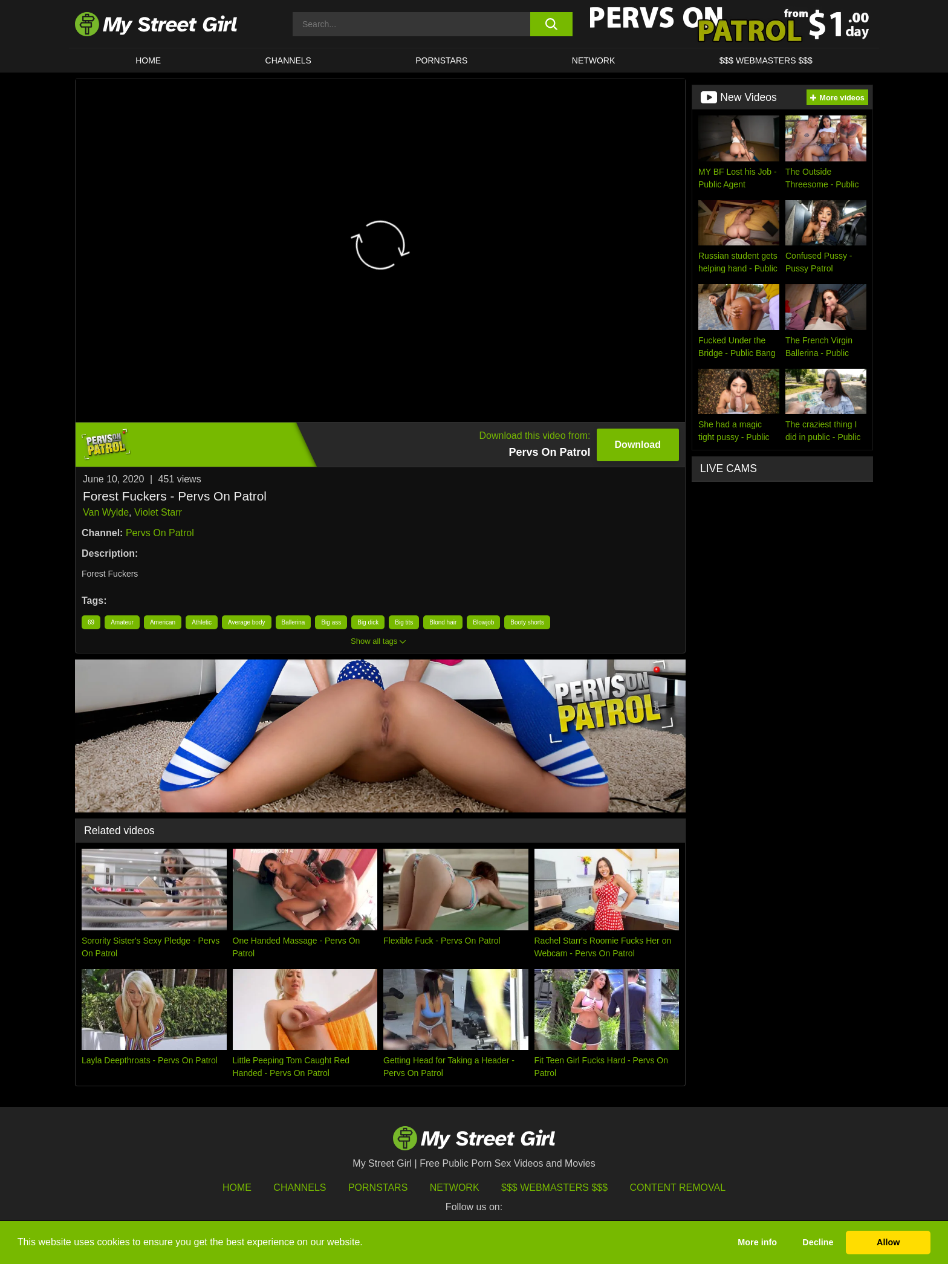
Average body (246, 622)
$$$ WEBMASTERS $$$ (766, 60)
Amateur (122, 622)
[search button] (551, 24)
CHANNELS (288, 60)
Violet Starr (158, 512)
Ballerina (293, 622)
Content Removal (678, 1187)
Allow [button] (888, 1242)
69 (91, 622)
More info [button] (757, 1242)
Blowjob (483, 622)
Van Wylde (106, 512)
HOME (148, 60)
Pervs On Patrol (160, 533)
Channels (299, 1187)
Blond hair (442, 622)
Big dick (367, 622)
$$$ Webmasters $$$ (554, 1187)
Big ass (331, 622)
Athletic (202, 622)
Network (593, 60)
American (162, 622)
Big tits (404, 622)
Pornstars (441, 60)
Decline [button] (817, 1242)
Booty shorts (527, 622)
